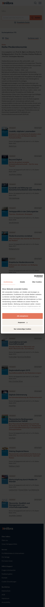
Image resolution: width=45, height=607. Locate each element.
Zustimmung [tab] (8, 282)
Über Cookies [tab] (37, 282)
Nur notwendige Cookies (22, 329)
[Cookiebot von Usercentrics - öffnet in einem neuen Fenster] (34, 276)
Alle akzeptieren (22, 316)
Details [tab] (22, 282)
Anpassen (22, 322)
